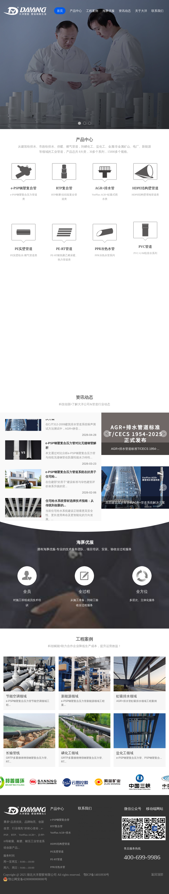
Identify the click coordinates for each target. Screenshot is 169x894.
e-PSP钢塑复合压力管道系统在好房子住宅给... (71, 475)
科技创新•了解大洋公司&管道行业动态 (84, 404)
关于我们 (84, 290)
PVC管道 (145, 246)
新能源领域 (69, 696)
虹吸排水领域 (126, 696)
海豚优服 (108, 10)
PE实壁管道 (24, 249)
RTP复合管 (64, 188)
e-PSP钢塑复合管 (24, 188)
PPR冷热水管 (105, 249)
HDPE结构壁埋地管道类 (145, 194)
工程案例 (92, 10)
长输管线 (13, 753)
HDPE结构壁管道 (145, 188)
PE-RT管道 (64, 249)
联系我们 (157, 10)
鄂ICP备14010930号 (96, 874)
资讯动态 (125, 10)
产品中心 (76, 10)
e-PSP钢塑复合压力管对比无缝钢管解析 (71, 446)
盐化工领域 (124, 753)
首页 (60, 10)
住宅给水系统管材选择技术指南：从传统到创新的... (70, 503)
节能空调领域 (16, 696)
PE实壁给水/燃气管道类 (23, 255)
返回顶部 (157, 874)
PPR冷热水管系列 (105, 255)
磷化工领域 (69, 753)
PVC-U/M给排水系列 (145, 253)
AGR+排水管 (105, 188)
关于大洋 (141, 10)
